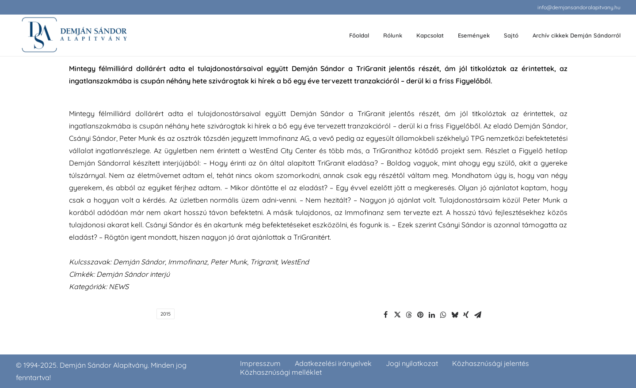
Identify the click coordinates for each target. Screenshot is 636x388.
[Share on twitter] (397, 314)
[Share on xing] (466, 314)
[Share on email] (477, 314)
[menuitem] (579, 7)
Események (474, 35)
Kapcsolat (430, 35)
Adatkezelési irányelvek (333, 363)
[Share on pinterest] (420, 314)
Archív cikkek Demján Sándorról (577, 35)
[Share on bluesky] (454, 314)
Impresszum (260, 363)
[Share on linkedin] (432, 314)
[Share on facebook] (386, 314)
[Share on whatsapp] (443, 314)
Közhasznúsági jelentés (490, 363)
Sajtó (511, 35)
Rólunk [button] (392, 35)
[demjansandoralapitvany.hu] (74, 36)
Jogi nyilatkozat (412, 363)
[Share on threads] (409, 314)
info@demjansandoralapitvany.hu (579, 7)
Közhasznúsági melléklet (281, 372)
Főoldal (359, 35)
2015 (165, 314)
